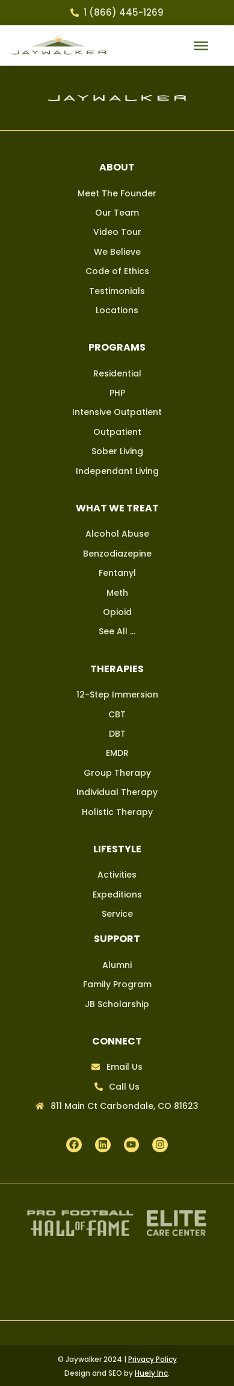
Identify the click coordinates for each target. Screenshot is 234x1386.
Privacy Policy (152, 1359)
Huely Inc (151, 1373)
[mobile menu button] (201, 46)
